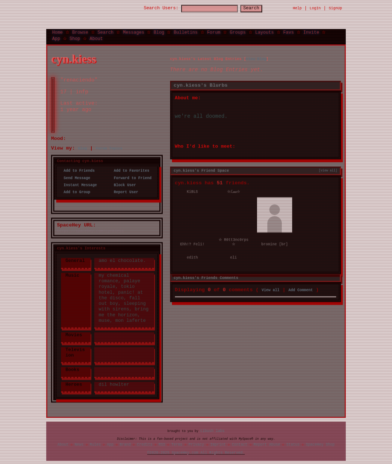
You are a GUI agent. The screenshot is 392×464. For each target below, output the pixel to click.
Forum (213, 32)
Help (297, 8)
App (56, 38)
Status (293, 444)
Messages (133, 32)
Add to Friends (77, 170)
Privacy (196, 444)
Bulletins (186, 32)
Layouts (264, 32)
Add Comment (300, 289)
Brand (125, 444)
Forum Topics (109, 148)
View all (271, 289)
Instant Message (78, 184)
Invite (311, 32)
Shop (75, 38)
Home (57, 32)
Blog (158, 32)
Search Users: (154, 8)
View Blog (256, 58)
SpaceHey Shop (320, 444)
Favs (288, 32)
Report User (123, 191)
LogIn (315, 8)
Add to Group (74, 191)
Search (258, 8)
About (96, 38)
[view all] (328, 170)
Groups (238, 32)
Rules (95, 444)
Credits (144, 444)
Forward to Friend (130, 177)
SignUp (335, 8)
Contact (239, 444)
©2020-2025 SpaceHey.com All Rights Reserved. (196, 452)
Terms (176, 444)
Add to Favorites (129, 170)
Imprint (218, 444)
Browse (80, 32)
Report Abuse (267, 444)
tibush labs (212, 430)
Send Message (74, 177)
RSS (162, 444)
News (79, 444)
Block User (122, 184)
